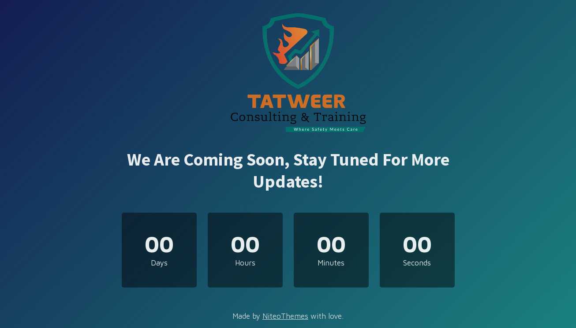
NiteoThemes (285, 316)
